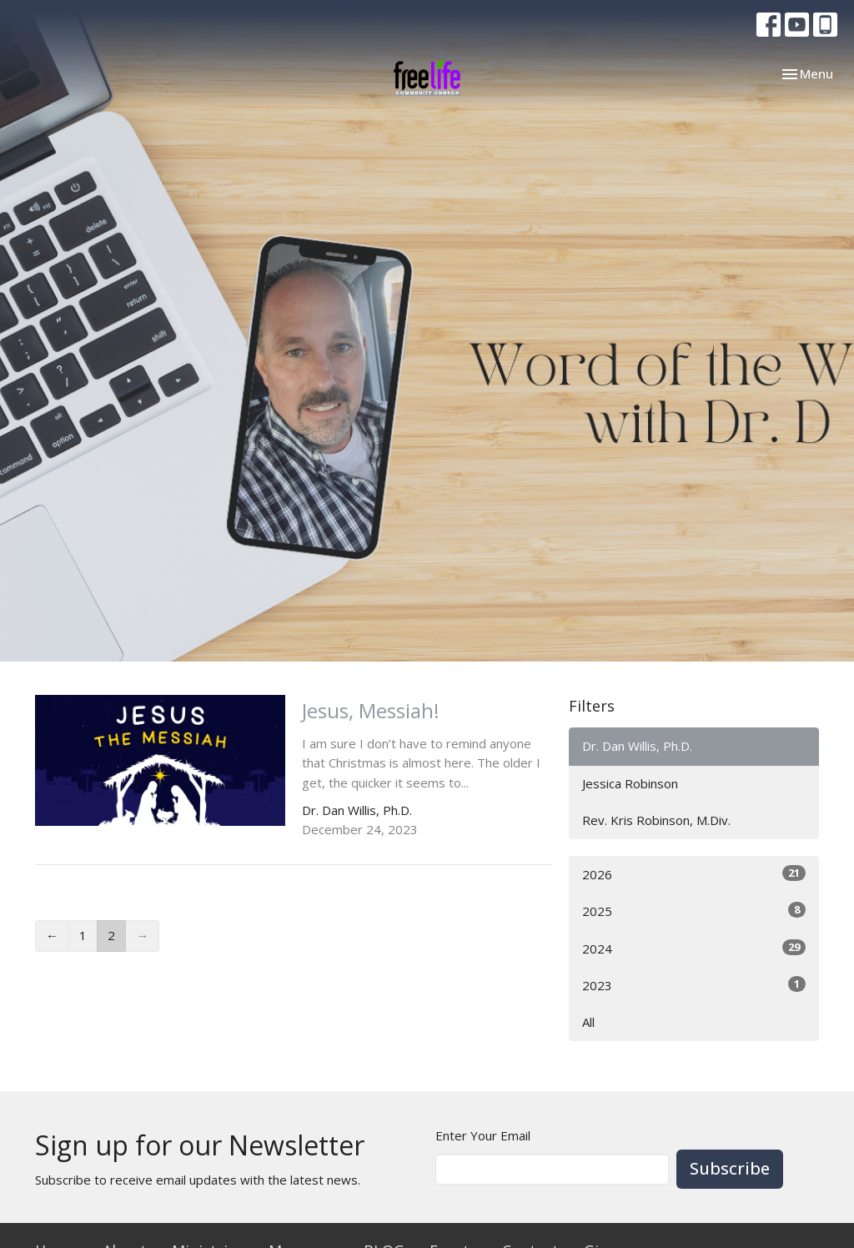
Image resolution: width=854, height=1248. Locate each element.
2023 (694, 985)
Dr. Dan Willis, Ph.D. (637, 745)
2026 (694, 874)
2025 (694, 910)
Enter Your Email (482, 1135)
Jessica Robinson (630, 783)
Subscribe (730, 1168)
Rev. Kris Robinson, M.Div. (656, 820)
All (588, 1022)
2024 (694, 948)
